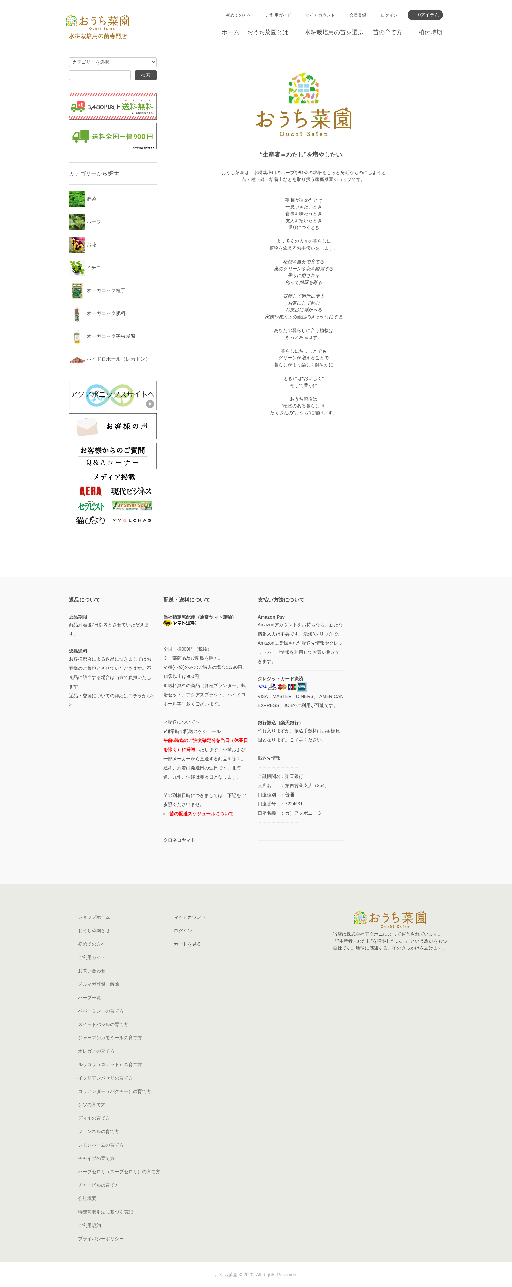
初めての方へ (238, 15)
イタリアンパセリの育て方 (105, 1078)
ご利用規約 (89, 1225)
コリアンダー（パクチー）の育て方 (114, 1091)
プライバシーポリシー (101, 1238)
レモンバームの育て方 (101, 1144)
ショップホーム (94, 917)
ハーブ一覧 (89, 997)
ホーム (230, 32)
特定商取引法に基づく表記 (105, 1211)
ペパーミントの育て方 (101, 1011)
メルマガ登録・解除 (98, 984)
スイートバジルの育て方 (103, 1024)
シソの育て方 (91, 1104)
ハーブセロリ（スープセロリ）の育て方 (119, 1171)
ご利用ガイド (278, 15)
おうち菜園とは (267, 32)
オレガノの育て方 (96, 1051)
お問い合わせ (91, 970)
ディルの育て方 (94, 1118)
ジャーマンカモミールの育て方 (110, 1037)
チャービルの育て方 (98, 1185)
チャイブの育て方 (96, 1158)
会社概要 (87, 1198)
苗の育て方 (387, 32)
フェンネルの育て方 (98, 1131)
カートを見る (187, 944)
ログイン (389, 15)
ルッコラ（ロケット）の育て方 (110, 1064)
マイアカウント (320, 15)
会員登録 (357, 15)
